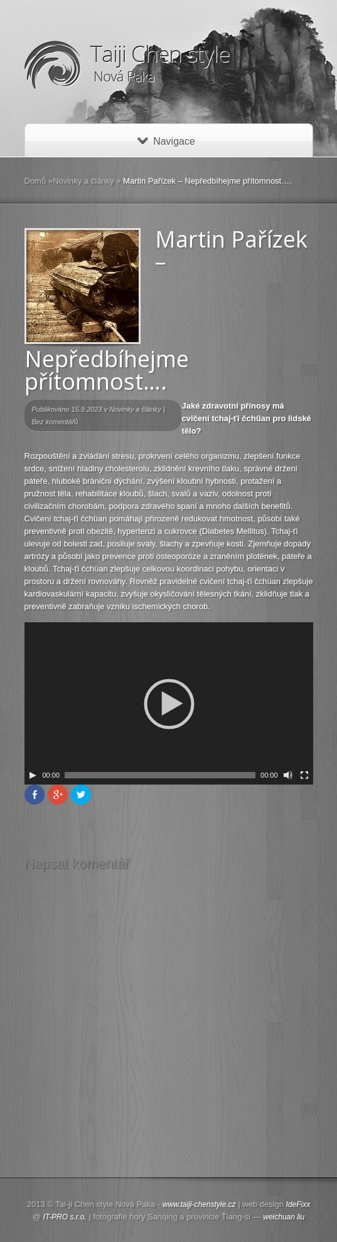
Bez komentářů (55, 421)
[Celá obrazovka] (304, 775)
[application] (168, 703)
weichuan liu (283, 1217)
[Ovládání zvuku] (288, 775)
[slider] (160, 775)
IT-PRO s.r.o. (65, 1217)
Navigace (166, 141)
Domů (35, 180)
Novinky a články (83, 180)
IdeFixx (298, 1204)
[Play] (33, 775)
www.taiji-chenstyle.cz (199, 1204)
